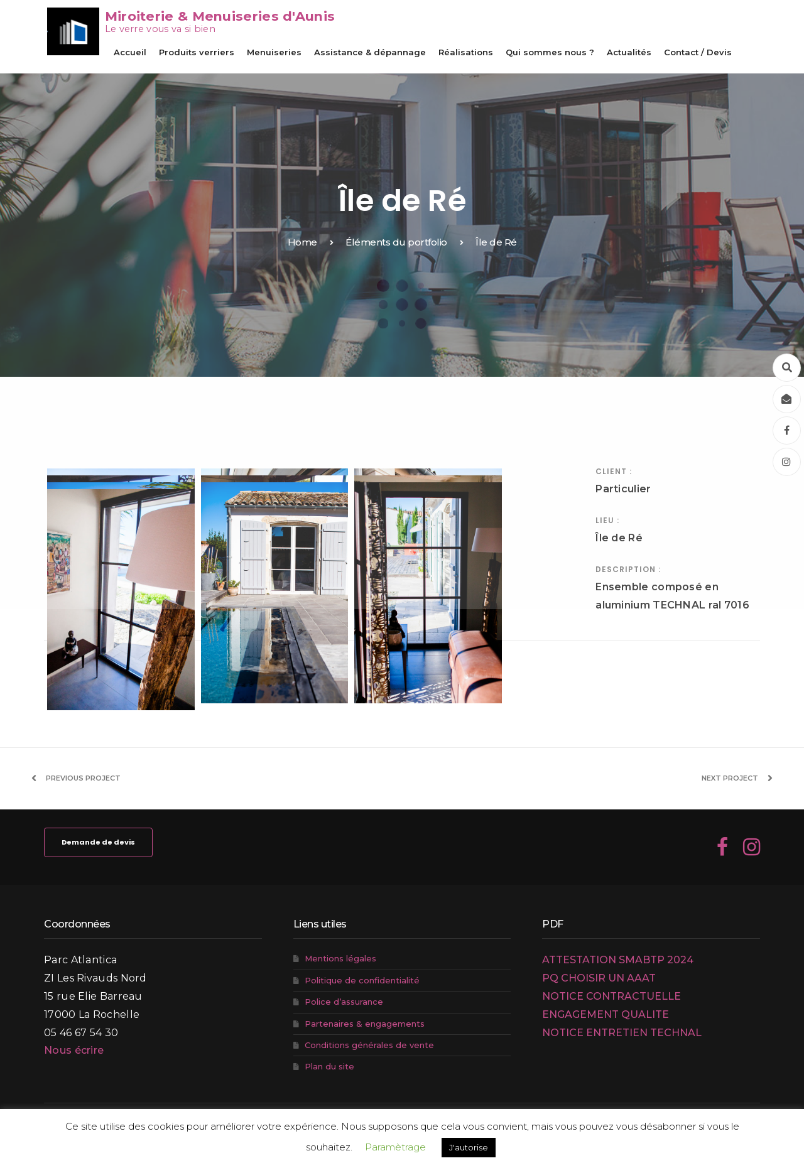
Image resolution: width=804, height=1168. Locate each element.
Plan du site (329, 1066)
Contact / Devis (698, 52)
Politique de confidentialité (362, 980)
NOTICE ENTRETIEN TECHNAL (622, 1033)
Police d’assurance (344, 1002)
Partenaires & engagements (365, 1024)
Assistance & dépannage (370, 52)
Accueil (130, 52)
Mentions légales (340, 958)
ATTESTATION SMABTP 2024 (617, 960)
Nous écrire (74, 1050)
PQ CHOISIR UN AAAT (599, 978)
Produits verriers (196, 52)
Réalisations (465, 52)
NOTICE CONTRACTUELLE (611, 996)
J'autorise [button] (468, 1147)
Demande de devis (98, 842)
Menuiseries (274, 52)
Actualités (629, 52)
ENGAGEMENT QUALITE (605, 1014)
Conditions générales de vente (369, 1045)
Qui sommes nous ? (550, 52)
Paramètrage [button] (395, 1147)
